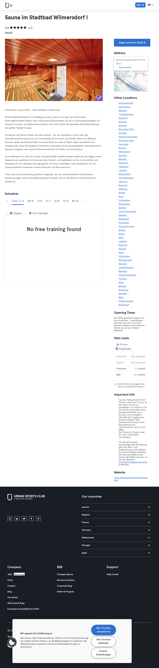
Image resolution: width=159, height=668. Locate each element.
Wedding (123, 111)
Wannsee (123, 182)
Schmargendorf (126, 103)
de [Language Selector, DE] (150, 4)
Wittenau (123, 189)
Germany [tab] (116, 530)
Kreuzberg (123, 144)
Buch (121, 197)
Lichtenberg (124, 107)
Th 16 (39, 201)
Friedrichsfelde (126, 301)
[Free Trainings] (38, 213)
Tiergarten (124, 167)
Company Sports (65, 574)
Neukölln (123, 126)
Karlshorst (123, 163)
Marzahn (123, 159)
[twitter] (24, 518)
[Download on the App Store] (17, 508)
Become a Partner (66, 580)
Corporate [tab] (123, 348)
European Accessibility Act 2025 (23, 609)
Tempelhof (124, 223)
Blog (9, 592)
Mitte (121, 238)
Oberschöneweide (127, 211)
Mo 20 (75, 201)
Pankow (122, 249)
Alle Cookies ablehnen (103, 641)
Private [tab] (122, 344)
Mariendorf (124, 219)
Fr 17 (48, 201)
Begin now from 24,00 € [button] (132, 42)
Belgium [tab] (116, 515)
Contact (11, 586)
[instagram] (9, 518)
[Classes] (15, 213)
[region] (72, 641)
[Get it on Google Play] (40, 508)
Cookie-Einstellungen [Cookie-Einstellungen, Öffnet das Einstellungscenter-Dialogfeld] (103, 653)
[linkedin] (17, 518)
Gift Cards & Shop (16, 603)
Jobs (9, 574)
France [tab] (116, 522)
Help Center (113, 574)
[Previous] (7, 201)
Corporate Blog (64, 586)
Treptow (123, 279)
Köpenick (123, 185)
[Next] (82, 201)
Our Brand (12, 597)
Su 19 (65, 201)
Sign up (140, 5)
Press (10, 580)
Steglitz (122, 193)
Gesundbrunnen (126, 226)
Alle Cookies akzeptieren (103, 630)
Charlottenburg (126, 114)
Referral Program (65, 592)
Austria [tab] (116, 507)
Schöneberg (124, 204)
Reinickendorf (125, 260)
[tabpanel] (130, 366)
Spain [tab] (116, 553)
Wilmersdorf (124, 152)
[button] (12, 642)
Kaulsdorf (123, 118)
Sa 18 (56, 201)
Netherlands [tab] (116, 538)
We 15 (30, 201)
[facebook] (31, 518)
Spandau (123, 122)
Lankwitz (123, 170)
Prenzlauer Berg (126, 129)
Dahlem (122, 208)
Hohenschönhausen (128, 137)
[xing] (38, 518)
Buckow (122, 148)
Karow (122, 234)
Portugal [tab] (116, 545)
